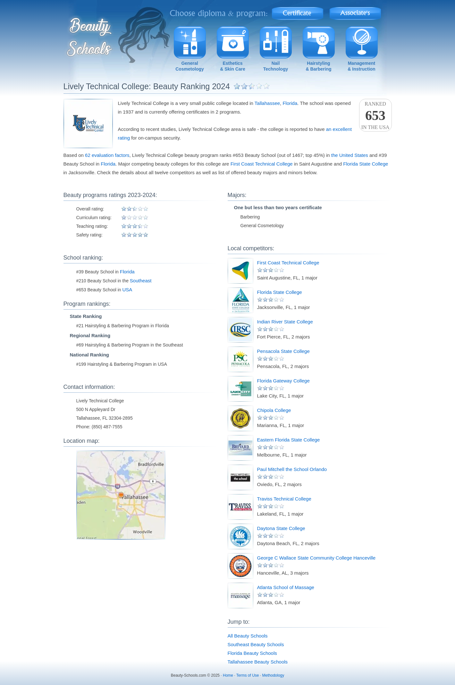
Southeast (141, 280)
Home (228, 675)
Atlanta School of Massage (285, 587)
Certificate (297, 11)
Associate (355, 11)
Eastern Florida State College (288, 439)
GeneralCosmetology (189, 66)
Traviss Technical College (284, 498)
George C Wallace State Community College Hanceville (316, 558)
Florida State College (365, 164)
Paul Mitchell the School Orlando (292, 469)
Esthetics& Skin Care (232, 66)
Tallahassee (267, 103)
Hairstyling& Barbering (318, 66)
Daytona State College (281, 528)
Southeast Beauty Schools (256, 644)
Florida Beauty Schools (252, 653)
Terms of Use (247, 675)
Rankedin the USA (375, 115)
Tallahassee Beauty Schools (258, 661)
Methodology (273, 675)
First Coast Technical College (262, 164)
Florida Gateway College (283, 380)
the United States (349, 155)
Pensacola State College (283, 351)
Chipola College (274, 410)
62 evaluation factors (107, 155)
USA (127, 289)
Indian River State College (285, 321)
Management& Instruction (361, 66)
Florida (289, 103)
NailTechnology (275, 66)
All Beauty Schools (248, 635)
